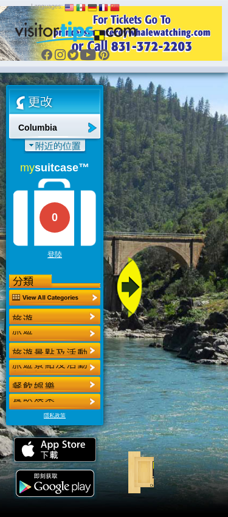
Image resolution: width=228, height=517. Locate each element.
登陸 (54, 254)
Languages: (47, 6)
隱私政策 (55, 416)
